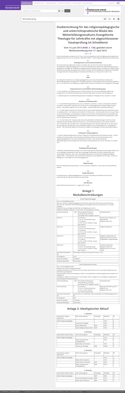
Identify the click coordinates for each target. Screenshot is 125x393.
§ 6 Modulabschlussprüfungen (35, 41)
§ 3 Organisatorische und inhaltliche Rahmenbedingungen (36, 32)
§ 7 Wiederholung (31, 43)
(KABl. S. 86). (108, 72)
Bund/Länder (14, 391)
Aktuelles (111, 3)
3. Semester (29, 61)
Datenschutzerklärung (46, 391)
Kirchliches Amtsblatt (64, 3)
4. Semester (29, 64)
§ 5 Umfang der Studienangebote (35, 38)
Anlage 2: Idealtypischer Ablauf (32, 53)
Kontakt (27, 391)
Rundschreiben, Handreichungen (82, 3)
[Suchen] (67, 10)
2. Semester (29, 58)
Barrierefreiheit (58, 391)
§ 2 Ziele (28, 29)
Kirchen (5, 391)
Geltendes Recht (26, 3)
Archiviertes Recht (39, 3)
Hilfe (66, 391)
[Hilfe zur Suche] (59, 10)
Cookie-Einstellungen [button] (76, 391)
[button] (118, 3)
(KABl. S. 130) (88, 47)
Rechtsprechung (51, 3)
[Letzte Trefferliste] (62, 10)
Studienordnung (29, 19)
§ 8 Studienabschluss (32, 46)
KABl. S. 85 (88, 53)
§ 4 (118, 81)
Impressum (34, 391)
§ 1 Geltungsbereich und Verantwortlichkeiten (33, 25)
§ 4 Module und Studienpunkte (35, 35)
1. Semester (29, 56)
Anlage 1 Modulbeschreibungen (32, 51)
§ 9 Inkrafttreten (30, 48)
